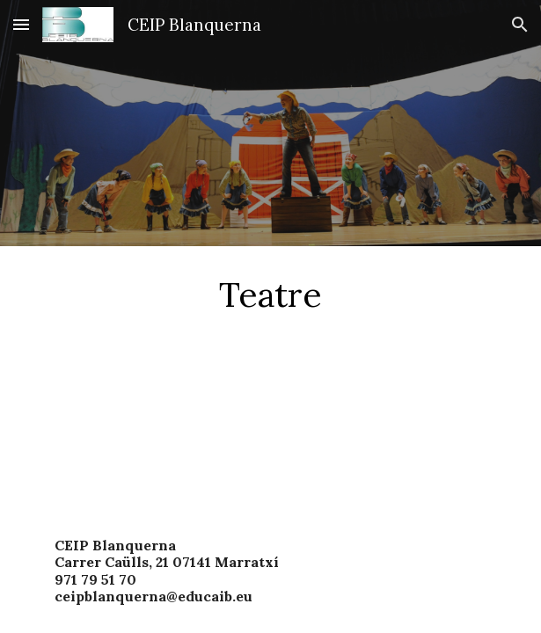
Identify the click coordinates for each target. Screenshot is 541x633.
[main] (270, 294)
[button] (21, 24)
